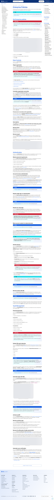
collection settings (16, 15)
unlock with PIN (15, 293)
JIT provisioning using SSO (31, 234)
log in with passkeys (34, 199)
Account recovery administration (18, 81)
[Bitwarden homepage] (4, 471)
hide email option (27, 124)
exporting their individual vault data (23, 136)
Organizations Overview (5, 13)
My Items (19, 93)
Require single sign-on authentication (19, 83)
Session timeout (16, 86)
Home (2, 5)
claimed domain (26, 89)
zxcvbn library (24, 167)
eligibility (22, 452)
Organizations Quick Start (5, 14)
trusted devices (24, 278)
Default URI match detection (18, 84)
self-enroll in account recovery (27, 178)
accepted (30, 68)
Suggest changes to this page (27, 465)
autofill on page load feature (36, 416)
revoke (18, 24)
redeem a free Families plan (29, 432)
